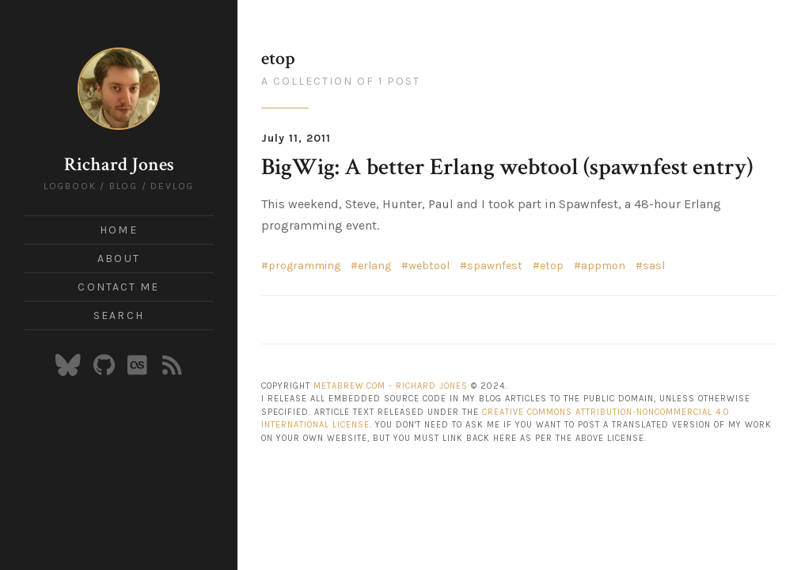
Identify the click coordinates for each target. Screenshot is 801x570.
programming (304, 265)
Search (118, 315)
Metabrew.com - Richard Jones (390, 386)
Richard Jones (119, 164)
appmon (603, 265)
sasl (654, 265)
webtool (429, 265)
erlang (374, 265)
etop (552, 265)
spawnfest (494, 265)
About (118, 258)
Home (118, 230)
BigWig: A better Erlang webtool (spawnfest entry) (507, 167)
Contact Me (118, 287)
